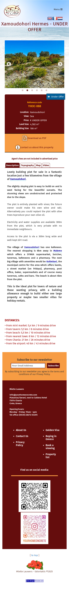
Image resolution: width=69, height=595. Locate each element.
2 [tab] (27, 90)
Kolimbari (51, 261)
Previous (8, 64)
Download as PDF (34, 138)
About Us (21, 430)
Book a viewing (50, 447)
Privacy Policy (20, 444)
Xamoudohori (18, 179)
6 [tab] (46, 90)
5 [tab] (41, 90)
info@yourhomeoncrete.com (23, 395)
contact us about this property (34, 147)
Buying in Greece (51, 438)
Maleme (57, 250)
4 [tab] (36, 90)
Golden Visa (52, 430)
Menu (59, 10)
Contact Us (22, 436)
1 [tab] (22, 90)
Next (60, 64)
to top (34, 555)
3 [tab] (32, 90)
